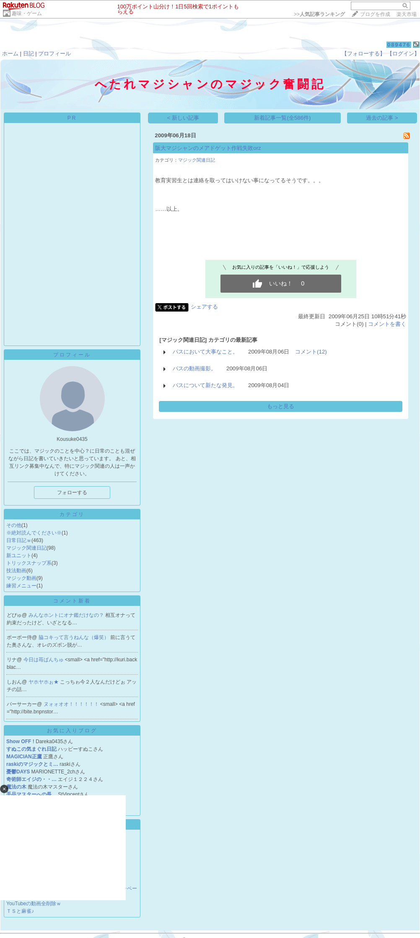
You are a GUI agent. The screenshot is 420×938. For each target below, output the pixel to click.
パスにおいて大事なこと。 (205, 351)
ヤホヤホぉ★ (44, 682)
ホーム (10, 53)
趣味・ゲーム (27, 13)
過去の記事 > (382, 118)
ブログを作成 (375, 14)
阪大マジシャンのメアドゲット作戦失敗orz (208, 148)
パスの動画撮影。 (194, 368)
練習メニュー (21, 586)
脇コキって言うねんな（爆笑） (74, 637)
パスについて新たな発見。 (205, 385)
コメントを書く (387, 324)
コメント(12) (311, 351)
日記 (28, 53)
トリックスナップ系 (29, 563)
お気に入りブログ (72, 731)
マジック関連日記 (26, 548)
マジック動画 (21, 578)
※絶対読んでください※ (34, 533)
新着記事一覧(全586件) (282, 118)
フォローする (72, 492)
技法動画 (16, 571)
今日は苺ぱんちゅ (44, 660)
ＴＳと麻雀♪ (20, 911)
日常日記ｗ (18, 540)
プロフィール (54, 53)
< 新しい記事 (183, 118)
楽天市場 (407, 14)
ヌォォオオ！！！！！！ (72, 704)
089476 (398, 45)
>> (319, 14)
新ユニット (18, 555)
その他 (13, 525)
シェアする (204, 307)
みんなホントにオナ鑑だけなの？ (67, 615)
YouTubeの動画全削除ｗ (33, 904)
